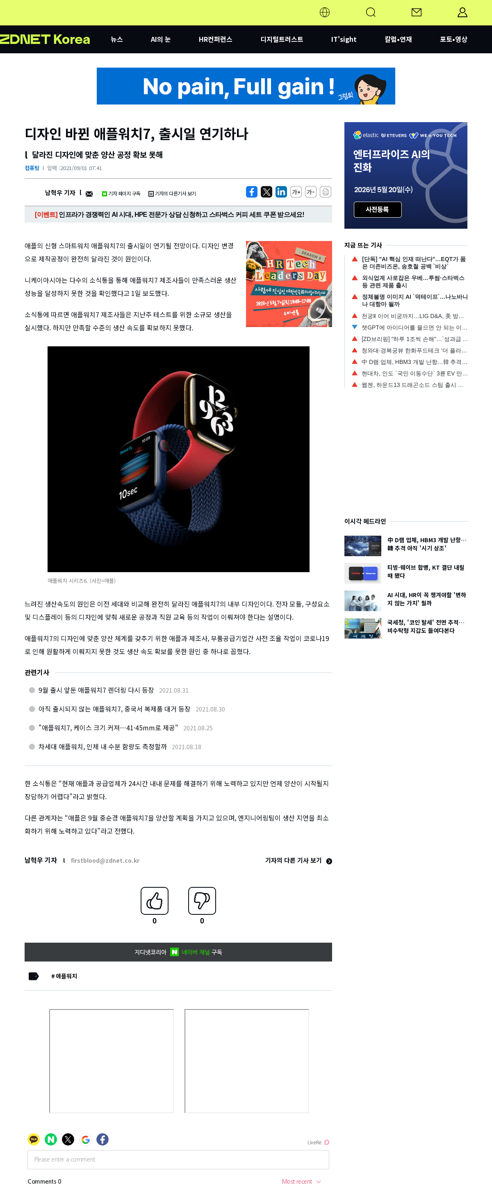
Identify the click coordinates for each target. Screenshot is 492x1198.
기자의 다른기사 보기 (172, 193)
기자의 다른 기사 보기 (298, 860)
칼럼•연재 (398, 39)
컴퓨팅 (32, 168)
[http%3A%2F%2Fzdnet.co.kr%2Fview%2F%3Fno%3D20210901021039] (281, 192)
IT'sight (344, 39)
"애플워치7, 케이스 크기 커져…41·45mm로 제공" (108, 727)
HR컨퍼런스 (215, 39)
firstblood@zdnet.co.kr (105, 860)
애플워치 (66, 976)
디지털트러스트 (281, 39)
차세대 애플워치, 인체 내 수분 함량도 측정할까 (103, 746)
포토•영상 (453, 39)
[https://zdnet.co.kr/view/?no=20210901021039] (251, 192)
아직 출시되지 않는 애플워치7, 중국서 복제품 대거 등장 (115, 709)
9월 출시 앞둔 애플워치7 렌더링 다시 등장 (96, 690)
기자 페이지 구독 (121, 193)
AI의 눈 (161, 39)
